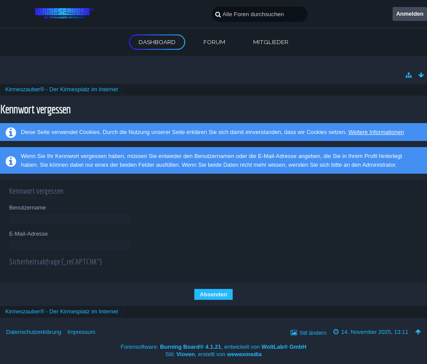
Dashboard (157, 41)
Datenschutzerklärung (33, 332)
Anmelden (410, 13)
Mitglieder (270, 41)
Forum (214, 41)
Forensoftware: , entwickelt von (213, 346)
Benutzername (27, 207)
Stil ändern (312, 333)
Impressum (81, 332)
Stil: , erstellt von (214, 354)
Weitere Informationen (376, 132)
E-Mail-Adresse (28, 233)
